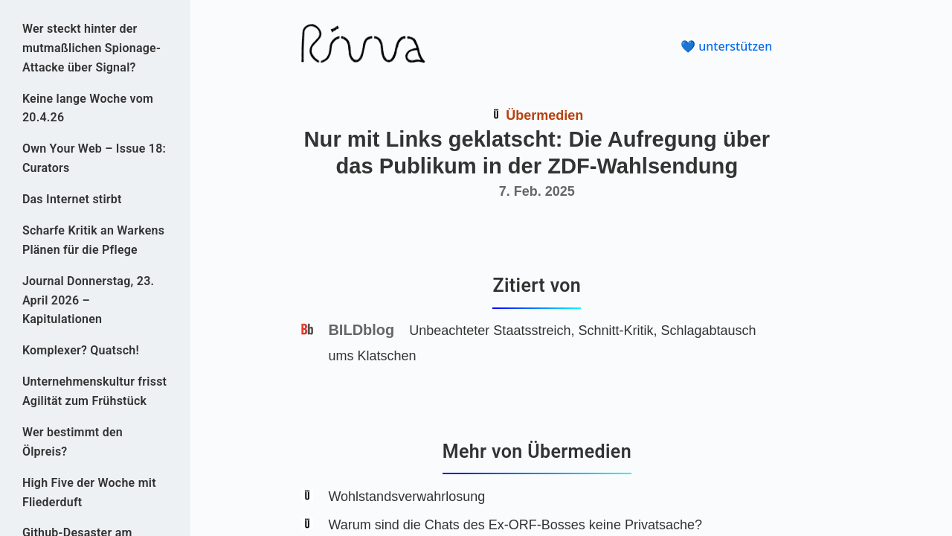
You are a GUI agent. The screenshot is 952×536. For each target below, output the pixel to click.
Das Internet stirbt (72, 199)
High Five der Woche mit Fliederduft (89, 492)
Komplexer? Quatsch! (80, 350)
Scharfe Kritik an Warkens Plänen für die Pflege (93, 240)
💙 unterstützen (726, 46)
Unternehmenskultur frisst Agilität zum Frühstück (94, 391)
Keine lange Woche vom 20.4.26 (87, 108)
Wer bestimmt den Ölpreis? (72, 442)
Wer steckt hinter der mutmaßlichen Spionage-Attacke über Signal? (91, 48)
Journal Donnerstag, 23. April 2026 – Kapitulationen (88, 300)
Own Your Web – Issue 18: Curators (94, 158)
